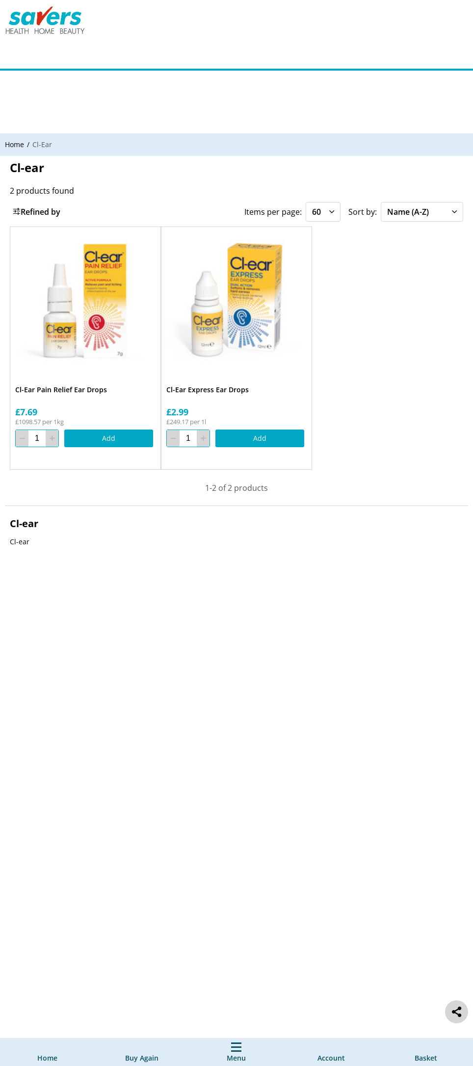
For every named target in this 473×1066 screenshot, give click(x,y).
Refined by (36, 211)
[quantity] (37, 439)
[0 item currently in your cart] (426, 1052)
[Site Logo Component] (51, 22)
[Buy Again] (141, 1052)
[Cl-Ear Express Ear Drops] (236, 302)
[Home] (47, 1052)
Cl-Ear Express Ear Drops (207, 389)
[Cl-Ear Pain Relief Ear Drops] (85, 302)
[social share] (456, 1011)
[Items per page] (323, 212)
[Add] (108, 439)
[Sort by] (422, 212)
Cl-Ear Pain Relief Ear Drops (61, 389)
